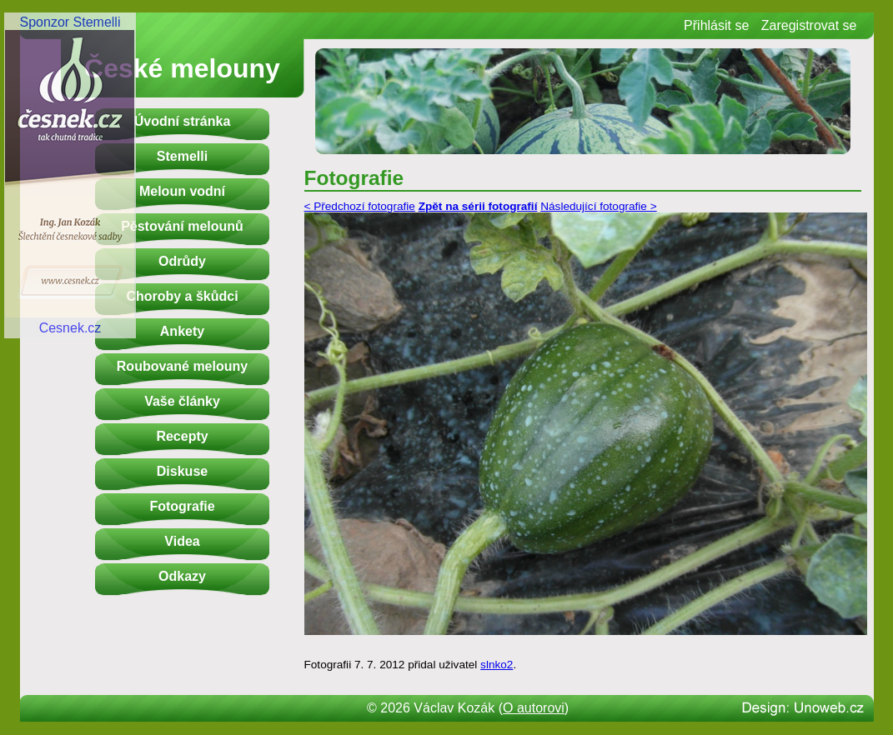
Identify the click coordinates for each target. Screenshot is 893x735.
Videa (181, 541)
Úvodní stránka (182, 121)
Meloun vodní (182, 191)
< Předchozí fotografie (359, 206)
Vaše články (182, 401)
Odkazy (182, 576)
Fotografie (181, 506)
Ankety (182, 331)
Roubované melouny (182, 366)
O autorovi (533, 708)
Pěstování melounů (182, 226)
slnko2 (496, 664)
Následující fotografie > (598, 206)
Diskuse (182, 471)
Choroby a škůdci (182, 296)
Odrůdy (182, 261)
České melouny (182, 68)
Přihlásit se (716, 25)
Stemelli (182, 156)
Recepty (182, 436)
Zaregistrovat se (809, 25)
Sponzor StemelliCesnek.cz (70, 175)
